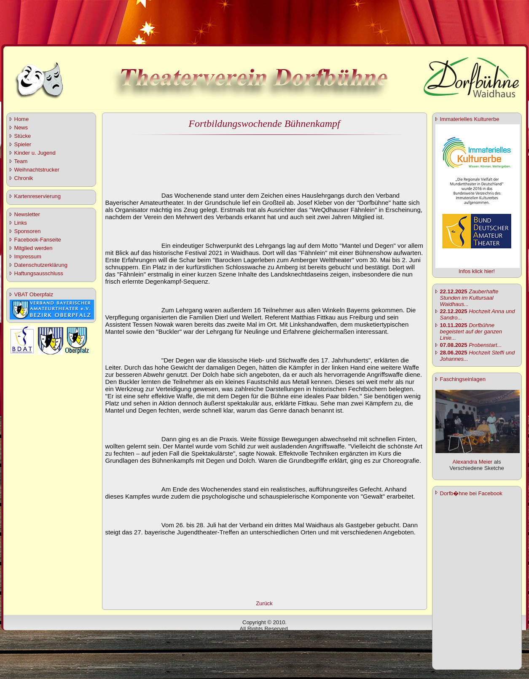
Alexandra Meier (473, 462)
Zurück (264, 603)
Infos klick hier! (477, 271)
